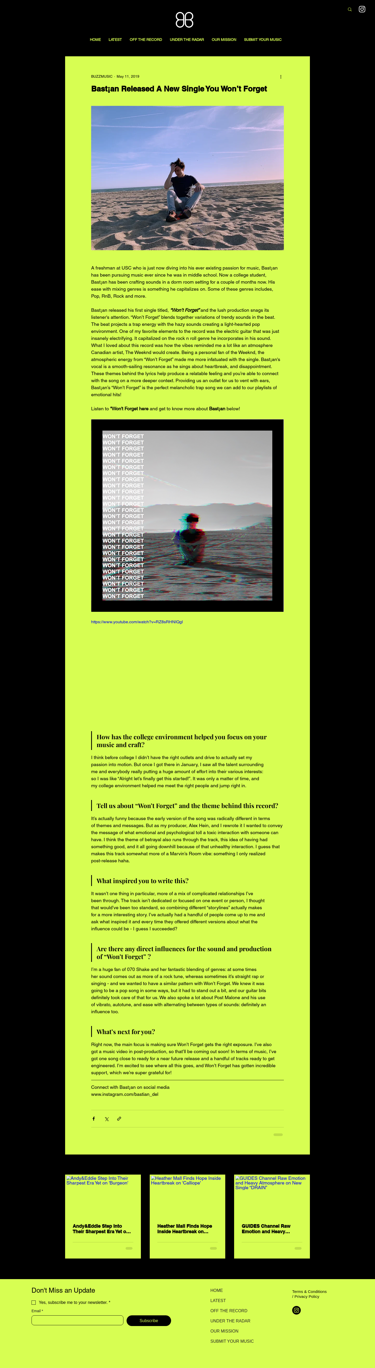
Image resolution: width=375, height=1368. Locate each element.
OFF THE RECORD (228, 1311)
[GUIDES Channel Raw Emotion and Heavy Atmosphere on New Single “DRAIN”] (272, 1196)
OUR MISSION (224, 1331)
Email (37, 1311)
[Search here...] (313, 10)
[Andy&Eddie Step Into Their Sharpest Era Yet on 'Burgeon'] (103, 1196)
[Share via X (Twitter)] (106, 1118)
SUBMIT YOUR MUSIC (228, 1341)
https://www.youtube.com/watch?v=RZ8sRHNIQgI (137, 621)
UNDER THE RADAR (228, 1321)
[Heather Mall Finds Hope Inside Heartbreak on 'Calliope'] (187, 1196)
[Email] (76, 1320)
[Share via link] (119, 1118)
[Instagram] (296, 1310)
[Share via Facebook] (93, 1118)
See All (304, 1165)
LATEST (218, 1300)
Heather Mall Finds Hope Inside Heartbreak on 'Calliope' (184, 1228)
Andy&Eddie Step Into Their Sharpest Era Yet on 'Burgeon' (101, 1228)
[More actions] (281, 76)
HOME (216, 1290)
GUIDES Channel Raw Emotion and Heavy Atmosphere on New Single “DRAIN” (266, 1228)
